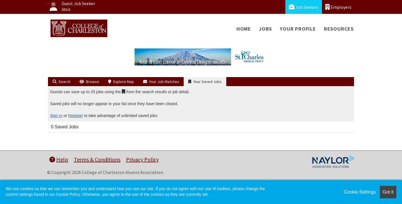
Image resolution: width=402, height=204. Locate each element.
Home (243, 29)
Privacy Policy (142, 159)
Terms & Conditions (97, 159)
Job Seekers (304, 6)
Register (75, 115)
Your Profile (298, 29)
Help (58, 159)
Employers (338, 6)
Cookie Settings (360, 192)
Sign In (56, 115)
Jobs (265, 29)
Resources (339, 29)
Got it (388, 192)
